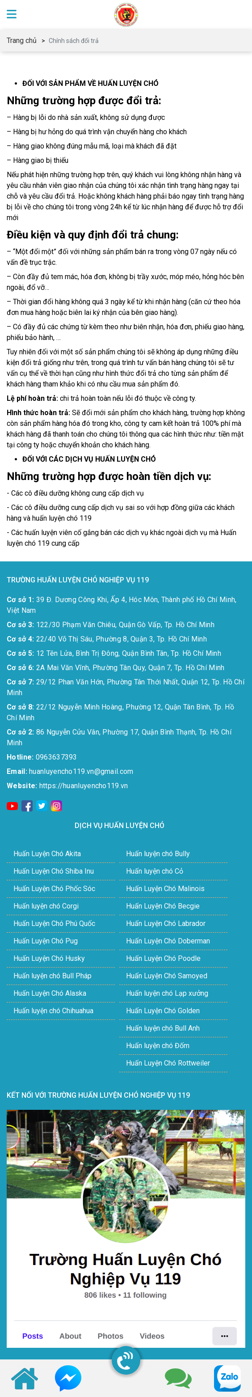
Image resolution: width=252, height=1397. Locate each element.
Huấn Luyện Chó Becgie (163, 906)
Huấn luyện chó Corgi (46, 906)
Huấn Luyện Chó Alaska (49, 993)
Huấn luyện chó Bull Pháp (52, 976)
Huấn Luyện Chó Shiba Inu (53, 871)
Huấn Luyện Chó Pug (45, 941)
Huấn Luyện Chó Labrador (166, 923)
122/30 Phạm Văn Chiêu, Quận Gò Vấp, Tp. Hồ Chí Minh (110, 624)
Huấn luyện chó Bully (158, 853)
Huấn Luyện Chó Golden (163, 1010)
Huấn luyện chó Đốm (157, 1045)
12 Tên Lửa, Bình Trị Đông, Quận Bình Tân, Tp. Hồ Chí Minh (114, 653)
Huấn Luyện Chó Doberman (168, 941)
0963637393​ (42, 757)
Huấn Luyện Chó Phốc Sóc (54, 888)
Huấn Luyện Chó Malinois (165, 888)
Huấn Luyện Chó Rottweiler (168, 1063)
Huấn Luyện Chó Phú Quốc (54, 923)
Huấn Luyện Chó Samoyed (166, 976)
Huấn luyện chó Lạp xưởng (167, 993)
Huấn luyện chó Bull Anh (163, 1028)
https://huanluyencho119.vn (67, 785)
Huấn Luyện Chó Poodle (163, 958)
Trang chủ (22, 40)
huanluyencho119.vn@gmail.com (70, 771)
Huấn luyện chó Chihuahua (53, 1010)
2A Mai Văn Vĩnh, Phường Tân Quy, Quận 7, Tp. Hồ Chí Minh (116, 667)
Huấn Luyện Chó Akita (47, 853)
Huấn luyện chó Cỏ (154, 871)
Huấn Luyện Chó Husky (49, 958)
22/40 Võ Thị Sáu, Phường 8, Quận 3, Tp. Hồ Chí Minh (107, 639)
